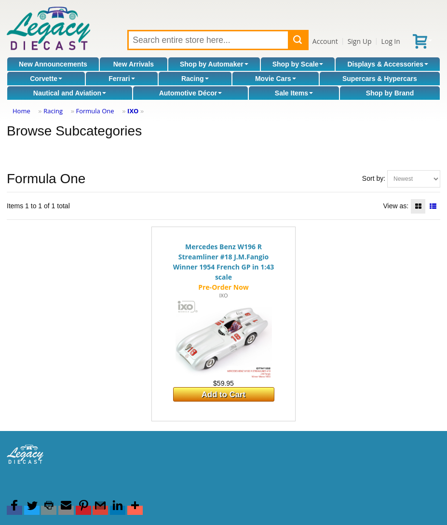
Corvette (46, 78)
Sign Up (360, 41)
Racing (195, 78)
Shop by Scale (298, 64)
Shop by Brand (390, 93)
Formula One (95, 111)
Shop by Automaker (214, 64)
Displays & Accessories (388, 64)
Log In (390, 41)
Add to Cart (223, 394)
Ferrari (121, 78)
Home (21, 111)
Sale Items (294, 93)
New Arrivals (133, 64)
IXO (132, 111)
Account (325, 41)
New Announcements (53, 64)
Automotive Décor (190, 93)
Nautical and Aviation (69, 93)
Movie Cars (275, 78)
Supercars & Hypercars (379, 78)
